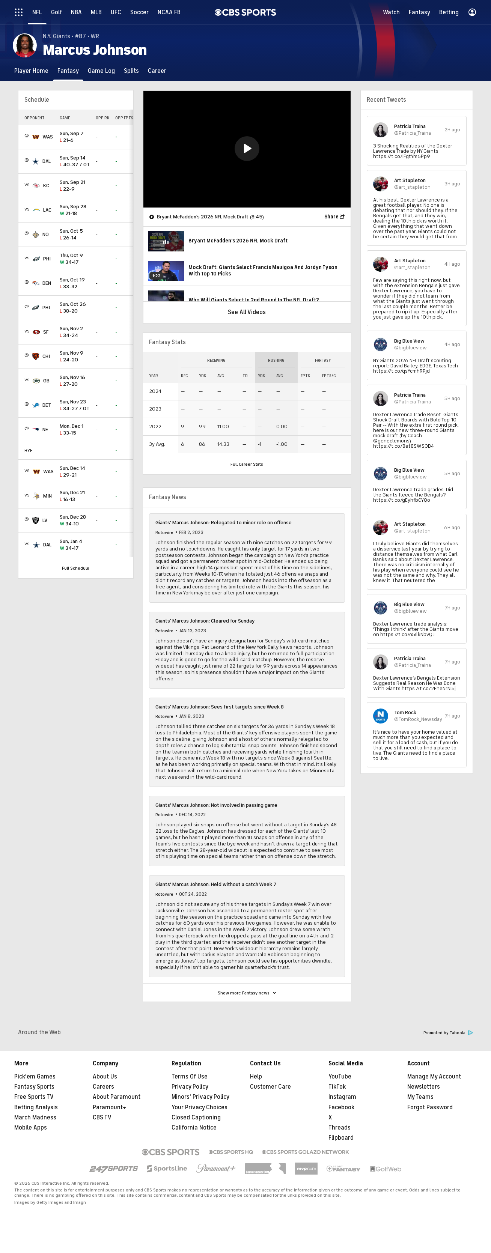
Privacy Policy (190, 1087)
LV (44, 520)
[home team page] (35, 137)
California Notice (194, 1127)
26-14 (75, 235)
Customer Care (270, 1087)
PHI (47, 259)
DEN (46, 283)
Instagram (342, 1097)
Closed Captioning (196, 1117)
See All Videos (247, 312)
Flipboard (341, 1138)
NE (45, 429)
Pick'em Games (35, 1076)
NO (45, 234)
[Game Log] (101, 70)
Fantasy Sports (34, 1087)
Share (331, 217)
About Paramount (116, 1097)
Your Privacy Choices (199, 1107)
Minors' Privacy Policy (200, 1097)
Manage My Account (434, 1076)
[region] (247, 149)
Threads (339, 1127)
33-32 (75, 283)
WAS (47, 137)
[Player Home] (31, 70)
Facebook (341, 1107)
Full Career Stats (246, 464)
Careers (103, 1087)
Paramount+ (109, 1107)
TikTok (337, 1087)
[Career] (157, 70)
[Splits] (131, 70)
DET (46, 405)
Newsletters (423, 1087)
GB (46, 381)
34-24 (75, 332)
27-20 (75, 381)
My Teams (420, 1097)
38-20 (75, 308)
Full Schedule (75, 568)
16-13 (75, 496)
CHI (46, 356)
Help (256, 1076)
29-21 (75, 472)
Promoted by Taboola (448, 1032)
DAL (46, 161)
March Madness (35, 1117)
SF (45, 332)
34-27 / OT (75, 405)
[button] (247, 148)
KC (46, 185)
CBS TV (102, 1117)
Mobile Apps (30, 1127)
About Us (105, 1076)
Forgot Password (430, 1107)
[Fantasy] (68, 70)
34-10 (75, 520)
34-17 (75, 259)
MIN (47, 496)
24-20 (75, 356)
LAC (47, 210)
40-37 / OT (75, 161)
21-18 (75, 210)
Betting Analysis (36, 1107)
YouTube (339, 1076)
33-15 (75, 430)
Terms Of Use (190, 1076)
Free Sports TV (34, 1097)
